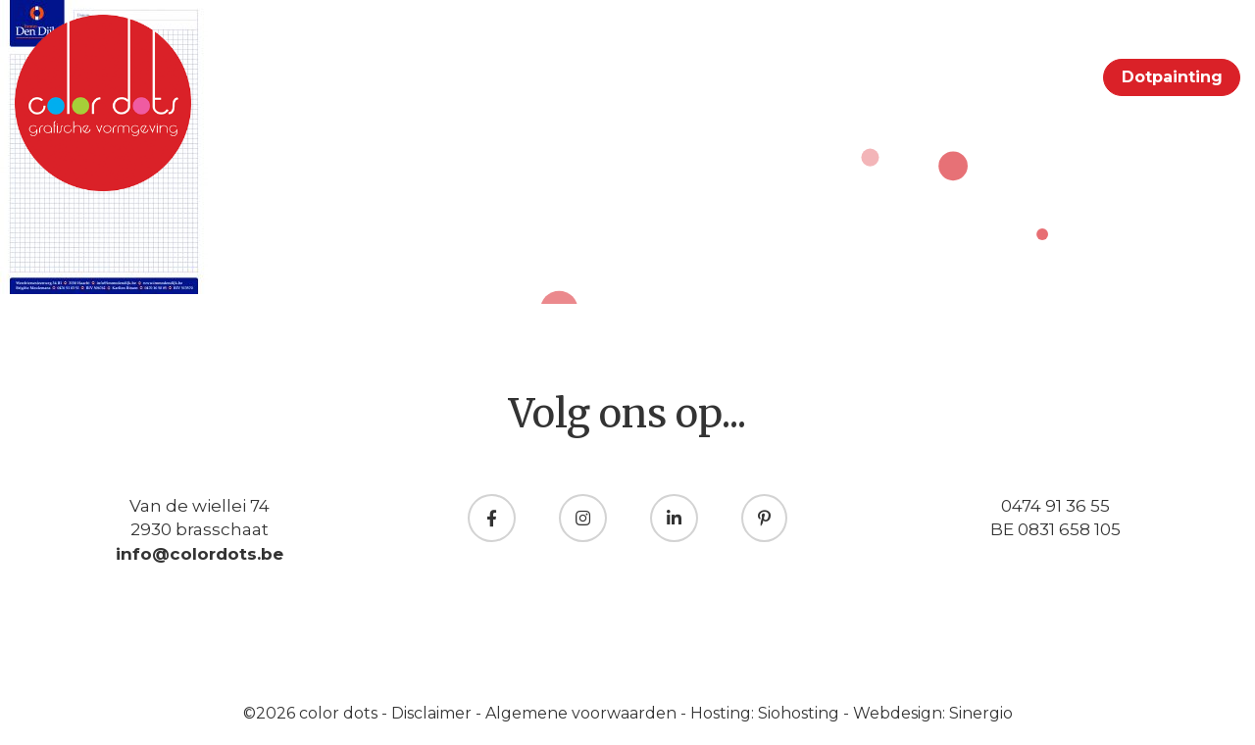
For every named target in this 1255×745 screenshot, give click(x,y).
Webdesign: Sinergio (933, 713)
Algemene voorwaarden (582, 713)
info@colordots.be (199, 554)
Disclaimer (433, 713)
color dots (340, 713)
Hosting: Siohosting (766, 713)
